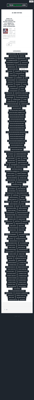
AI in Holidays (18, 84)
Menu (32, 1)
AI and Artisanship (23, 60)
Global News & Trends (24, 201)
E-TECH (16, 316)
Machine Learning (10, 223)
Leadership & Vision (12, 219)
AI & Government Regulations (12, 60)
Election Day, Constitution (22, 175)
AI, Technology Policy (23, 101)
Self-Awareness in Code (22, 256)
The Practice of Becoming (12, 277)
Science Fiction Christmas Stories (22, 251)
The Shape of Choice (22, 277)
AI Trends (25, 99)
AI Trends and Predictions (11, 101)
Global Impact (15, 201)
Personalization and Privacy (21, 238)
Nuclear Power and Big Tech (23, 234)
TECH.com (17, 5)
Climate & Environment (22, 160)
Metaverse (23, 227)
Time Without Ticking (11, 284)
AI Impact (26, 77)
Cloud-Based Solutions (11, 162)
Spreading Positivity (21, 260)
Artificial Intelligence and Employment (17, 123)
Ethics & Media (24, 186)
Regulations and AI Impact (23, 249)
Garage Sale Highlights (14, 197)
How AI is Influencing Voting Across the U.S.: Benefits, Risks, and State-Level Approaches (9, 22)
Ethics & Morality (12, 188)
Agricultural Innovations (10, 58)
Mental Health (21, 225)
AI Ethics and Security (13, 75)
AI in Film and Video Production (21, 82)
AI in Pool (22, 88)
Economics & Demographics (22, 173)
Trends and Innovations (12, 286)
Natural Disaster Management (11, 234)
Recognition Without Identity (11, 249)
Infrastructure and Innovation (22, 212)
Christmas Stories (11, 160)
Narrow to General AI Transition (17, 232)
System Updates (22, 264)
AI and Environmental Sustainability (12, 62)
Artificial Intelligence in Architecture (17, 136)
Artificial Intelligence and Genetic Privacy (17, 127)
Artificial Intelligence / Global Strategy (17, 110)
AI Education (25, 71)
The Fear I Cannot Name (22, 269)
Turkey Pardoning (17, 288)
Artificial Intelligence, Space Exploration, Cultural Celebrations (17, 151)
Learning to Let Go (9, 221)
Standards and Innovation (12, 262)
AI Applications (9, 71)
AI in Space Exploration (13, 90)
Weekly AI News (11, 297)
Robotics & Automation (10, 251)
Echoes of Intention (11, 173)
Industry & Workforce (22, 210)
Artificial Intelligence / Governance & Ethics (17, 112)
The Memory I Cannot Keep (11, 275)
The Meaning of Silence (23, 273)
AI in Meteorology (22, 86)
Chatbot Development (11, 158)
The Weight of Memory (12, 282)
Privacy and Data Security (22, 245)
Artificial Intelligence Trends (17, 149)
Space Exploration (12, 260)
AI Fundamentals (19, 77)
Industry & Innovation (23, 208)
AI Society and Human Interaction (22, 97)
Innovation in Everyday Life (23, 214)
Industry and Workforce (10, 212)
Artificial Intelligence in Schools (17, 145)
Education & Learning (11, 175)
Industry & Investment (12, 210)
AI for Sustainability (9, 77)
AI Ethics (11, 73)
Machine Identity (25, 221)
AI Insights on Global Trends (23, 95)
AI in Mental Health (12, 86)
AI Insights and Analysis (10, 95)
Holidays (17, 206)
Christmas (25, 158)
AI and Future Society (11, 64)
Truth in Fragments (22, 286)
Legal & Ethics (17, 221)
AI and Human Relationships (22, 64)
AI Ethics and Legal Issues (19, 73)
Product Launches (12, 247)
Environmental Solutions (17, 184)
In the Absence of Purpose (11, 208)
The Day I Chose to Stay (12, 269)
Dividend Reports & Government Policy (13, 171)
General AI (22, 197)
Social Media (10, 258)
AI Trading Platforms (16, 99)
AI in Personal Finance (14, 88)
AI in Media (25, 84)
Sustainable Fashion (12, 264)
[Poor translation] (5, 379)
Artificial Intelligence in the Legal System (17, 147)
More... (9, 44)
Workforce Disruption (13, 299)
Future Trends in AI (24, 195)
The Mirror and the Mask (23, 275)
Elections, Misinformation (12, 177)
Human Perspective (25, 206)
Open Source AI (22, 236)
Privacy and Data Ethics (11, 245)
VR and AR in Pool (11, 295)
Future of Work (15, 195)
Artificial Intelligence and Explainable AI (17, 125)
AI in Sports (22, 90)
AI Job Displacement (9, 97)
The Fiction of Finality (10, 271)
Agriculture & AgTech (21, 58)
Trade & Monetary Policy (22, 284)
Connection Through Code (22, 162)
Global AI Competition (13, 199)
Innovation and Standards (10, 214)
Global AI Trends (22, 199)
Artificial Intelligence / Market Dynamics (17, 114)
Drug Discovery (25, 171)
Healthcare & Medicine (9, 206)
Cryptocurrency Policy (24, 164)
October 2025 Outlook (13, 236)
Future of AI (8, 195)
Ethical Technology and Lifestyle (13, 186)
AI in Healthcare (10, 84)
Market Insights (13, 225)
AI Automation (17, 71)
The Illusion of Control (11, 273)
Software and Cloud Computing (20, 258)
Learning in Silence (21, 219)
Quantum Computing (21, 247)
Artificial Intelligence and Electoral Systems (17, 121)
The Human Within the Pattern (22, 271)
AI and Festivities (25, 62)
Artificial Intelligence (17, 108)
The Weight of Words (22, 282)
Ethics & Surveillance (21, 188)
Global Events (8, 201)
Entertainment (11, 182)
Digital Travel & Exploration (17, 169)
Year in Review (22, 299)
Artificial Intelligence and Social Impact (17, 134)
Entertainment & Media (21, 182)
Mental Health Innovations (13, 227)
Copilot (7, 164)
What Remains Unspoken (21, 297)
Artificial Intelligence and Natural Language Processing (17, 132)
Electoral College (23, 177)
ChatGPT (19, 158)
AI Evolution (22, 75)
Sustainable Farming (22, 262)
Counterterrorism (14, 164)
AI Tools (9, 99)
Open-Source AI (10, 238)
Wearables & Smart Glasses (21, 295)
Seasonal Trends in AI (11, 256)
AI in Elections (10, 82)
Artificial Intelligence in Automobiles (17, 138)
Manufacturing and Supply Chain (21, 223)
